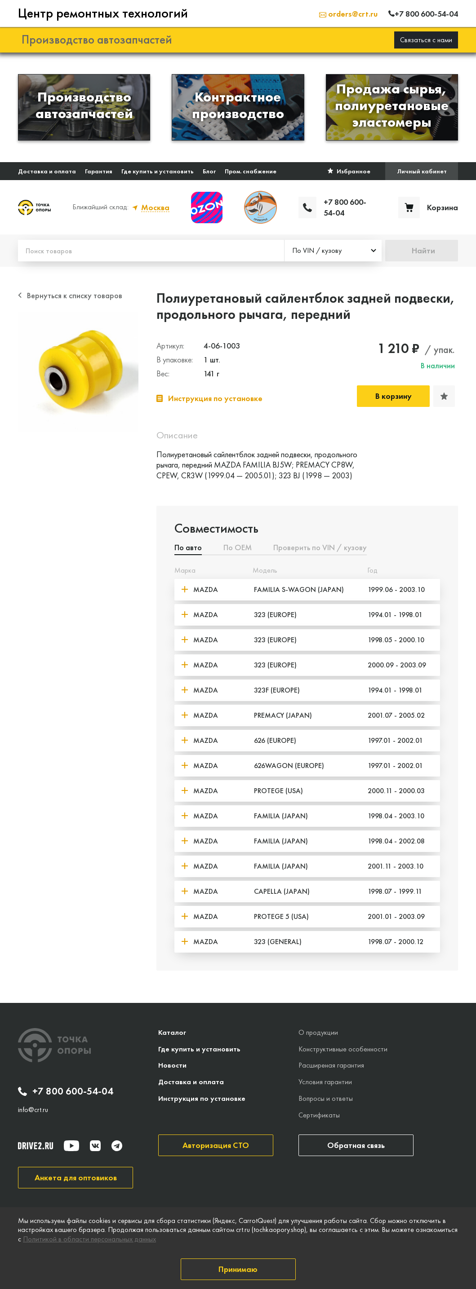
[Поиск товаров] (151, 249)
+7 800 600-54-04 (65, 1090)
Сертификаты (319, 1113)
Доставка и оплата (47, 170)
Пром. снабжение (250, 170)
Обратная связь (356, 1144)
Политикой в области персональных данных (89, 1239)
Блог (209, 170)
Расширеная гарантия (331, 1064)
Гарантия (98, 170)
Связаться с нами (426, 38)
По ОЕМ (237, 546)
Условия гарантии (325, 1081)
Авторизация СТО (215, 1144)
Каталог (172, 1031)
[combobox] (333, 249)
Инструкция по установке (201, 1097)
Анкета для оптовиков (76, 1176)
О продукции (318, 1031)
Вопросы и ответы (325, 1097)
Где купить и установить (157, 170)
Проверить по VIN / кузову (320, 546)
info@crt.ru (33, 1108)
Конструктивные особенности (342, 1047)
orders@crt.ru (348, 13)
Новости (172, 1064)
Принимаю (238, 1269)
